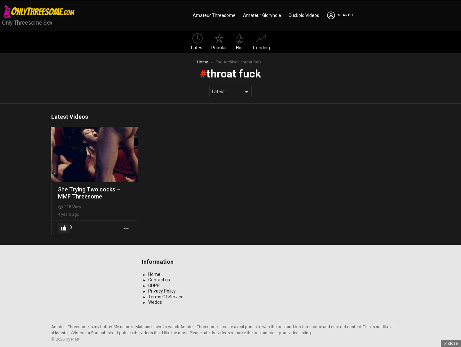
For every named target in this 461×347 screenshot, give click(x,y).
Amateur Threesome (214, 15)
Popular (219, 41)
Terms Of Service (165, 296)
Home (154, 274)
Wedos (155, 302)
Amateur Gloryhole (262, 15)
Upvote (63, 228)
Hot (239, 41)
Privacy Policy (162, 291)
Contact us (159, 279)
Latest (197, 41)
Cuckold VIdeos (303, 15)
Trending (261, 41)
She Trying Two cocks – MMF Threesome (89, 193)
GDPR (154, 285)
